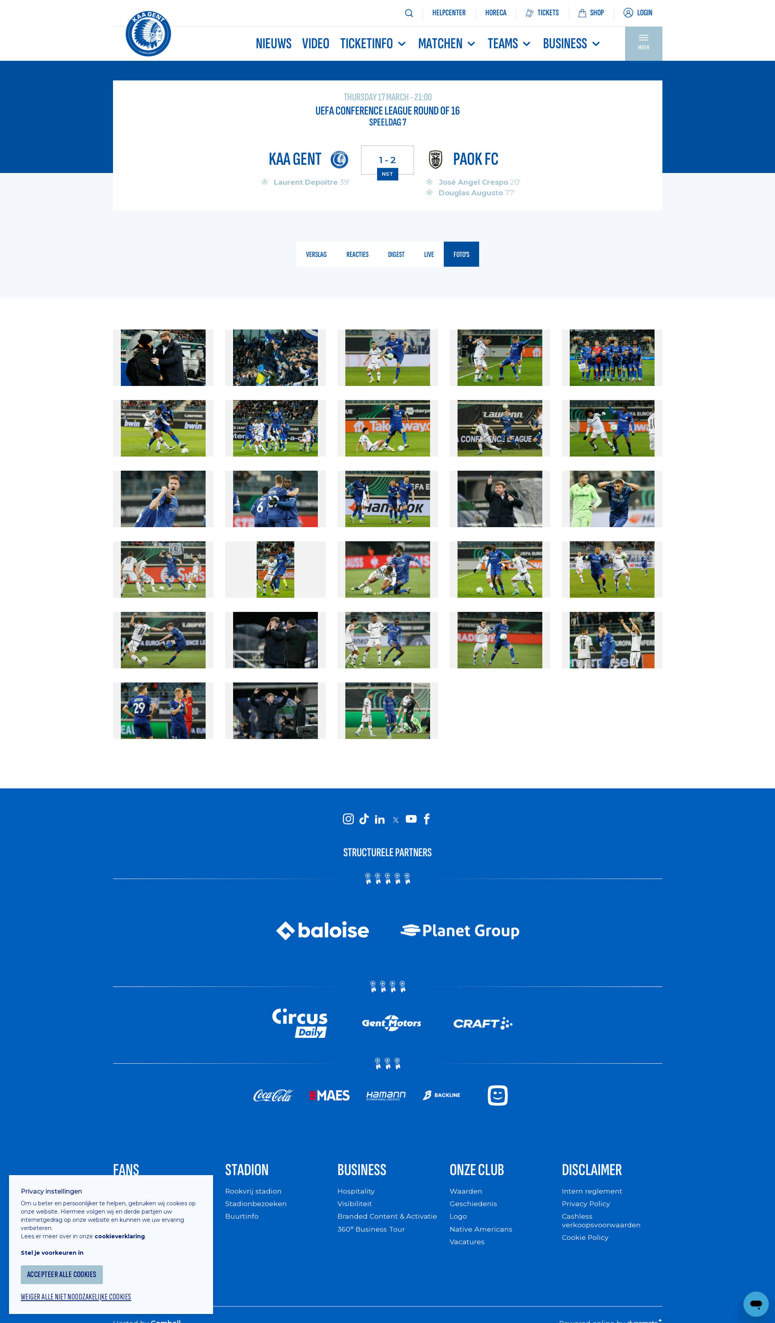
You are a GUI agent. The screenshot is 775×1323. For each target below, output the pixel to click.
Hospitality (356, 1192)
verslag (316, 255)
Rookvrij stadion (253, 1192)
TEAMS (510, 44)
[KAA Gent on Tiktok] (364, 820)
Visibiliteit (354, 1205)
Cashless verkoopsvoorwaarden (601, 1222)
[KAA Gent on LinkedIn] (380, 820)
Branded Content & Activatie (387, 1218)
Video (316, 44)
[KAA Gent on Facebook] (427, 820)
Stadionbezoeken (256, 1205)
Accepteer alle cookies (64, 1271)
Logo (458, 1218)
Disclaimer (593, 1171)
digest (396, 255)
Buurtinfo (242, 1218)
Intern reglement (592, 1192)
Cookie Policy (585, 1239)
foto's (461, 255)
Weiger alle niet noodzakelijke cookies (79, 1294)
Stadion (247, 1171)
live (429, 255)
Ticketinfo (374, 44)
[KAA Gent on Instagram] (348, 820)
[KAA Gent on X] (395, 820)
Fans (126, 1171)
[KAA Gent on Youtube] (411, 820)
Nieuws (274, 44)
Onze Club (478, 1171)
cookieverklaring (122, 1232)
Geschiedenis (473, 1205)
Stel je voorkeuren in (55, 1249)
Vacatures (467, 1243)
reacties (357, 255)
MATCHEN (447, 44)
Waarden (466, 1192)
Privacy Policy (586, 1205)
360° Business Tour (371, 1231)
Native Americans (481, 1231)
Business (572, 44)
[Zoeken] (409, 13)
